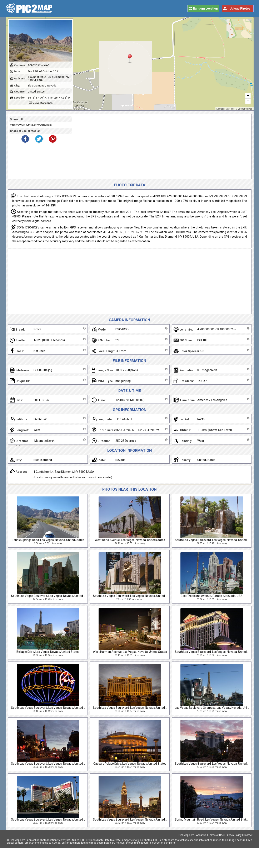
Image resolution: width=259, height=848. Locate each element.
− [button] (248, 101)
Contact (248, 835)
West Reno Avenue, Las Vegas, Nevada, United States (130, 540)
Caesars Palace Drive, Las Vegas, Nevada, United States (129, 763)
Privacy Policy (233, 835)
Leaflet (219, 109)
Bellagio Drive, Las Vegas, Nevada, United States (47, 651)
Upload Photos (240, 8)
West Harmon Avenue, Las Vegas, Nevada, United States (130, 651)
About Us (201, 835)
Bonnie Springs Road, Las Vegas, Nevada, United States (48, 540)
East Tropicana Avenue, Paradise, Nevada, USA (212, 595)
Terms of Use (216, 835)
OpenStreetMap (245, 109)
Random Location (205, 8)
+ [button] (248, 96)
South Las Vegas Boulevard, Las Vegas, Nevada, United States (215, 540)
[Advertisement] (160, 146)
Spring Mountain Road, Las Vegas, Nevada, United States (212, 819)
